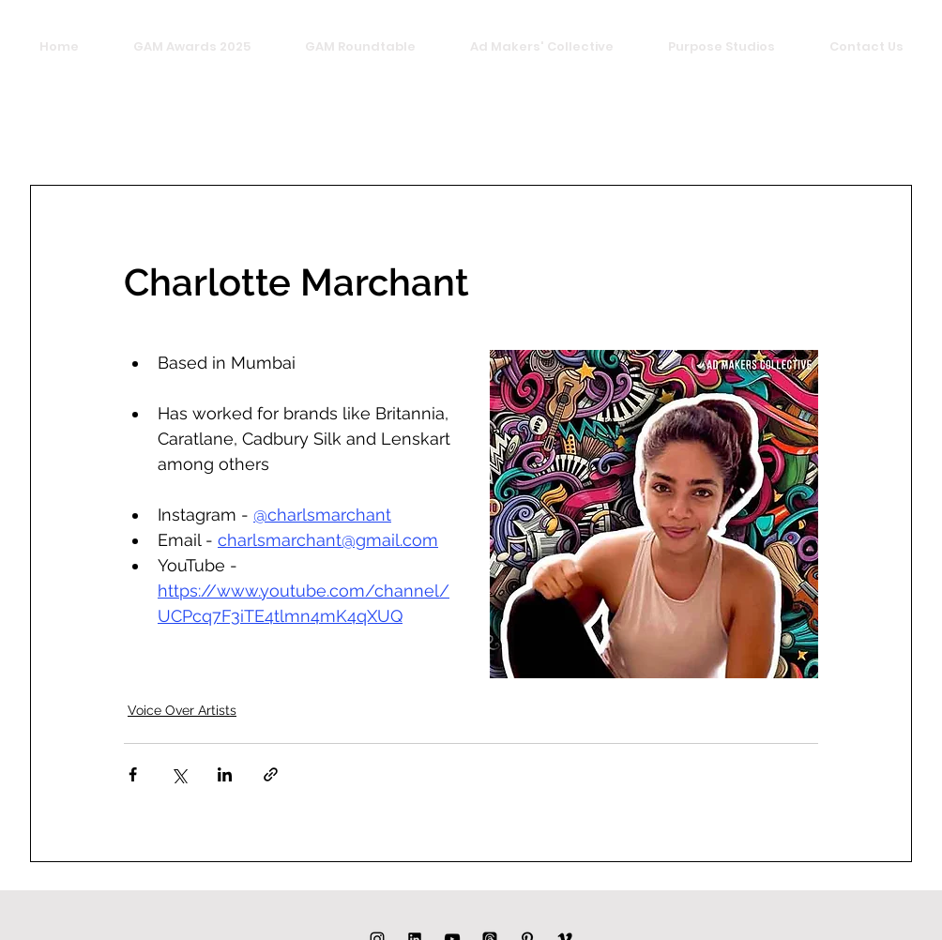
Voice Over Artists (182, 710)
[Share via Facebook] (133, 774)
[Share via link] (271, 774)
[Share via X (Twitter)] (179, 774)
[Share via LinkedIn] (225, 774)
